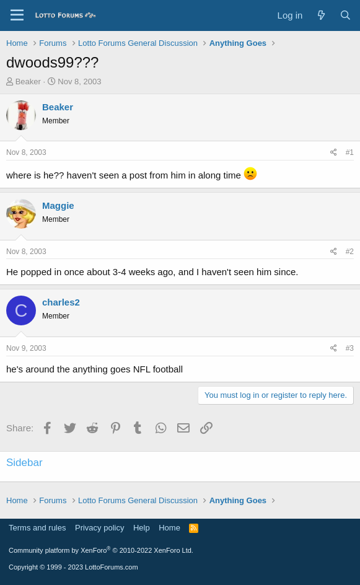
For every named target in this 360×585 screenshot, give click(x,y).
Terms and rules (37, 527)
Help (141, 527)
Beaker (28, 81)
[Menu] (17, 15)
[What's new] (321, 15)
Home (169, 527)
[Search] (345, 15)
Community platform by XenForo (101, 550)
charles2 (61, 302)
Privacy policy (99, 527)
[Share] (333, 153)
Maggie (58, 205)
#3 (350, 348)
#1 (350, 152)
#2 (350, 251)
